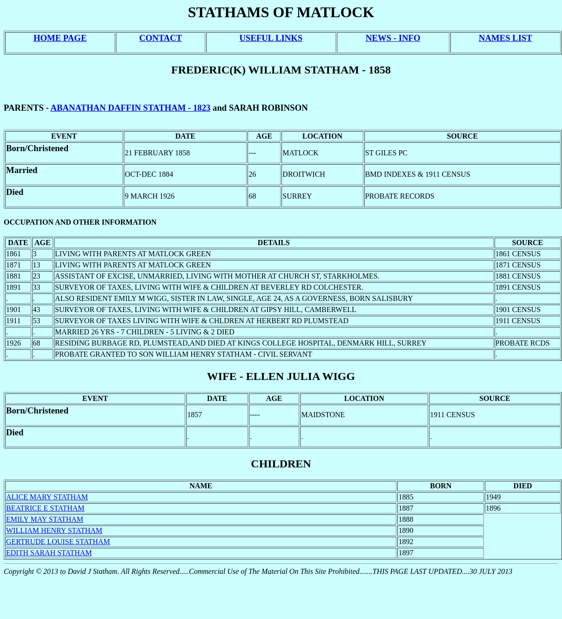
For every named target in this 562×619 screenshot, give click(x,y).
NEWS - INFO (393, 38)
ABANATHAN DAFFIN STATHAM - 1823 (130, 108)
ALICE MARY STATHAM (47, 497)
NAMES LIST (505, 38)
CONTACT (160, 38)
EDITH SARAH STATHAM (49, 553)
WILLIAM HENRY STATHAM (54, 530)
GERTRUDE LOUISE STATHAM (58, 542)
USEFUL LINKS (271, 38)
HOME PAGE (60, 38)
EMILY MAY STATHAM (44, 519)
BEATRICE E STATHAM (45, 508)
